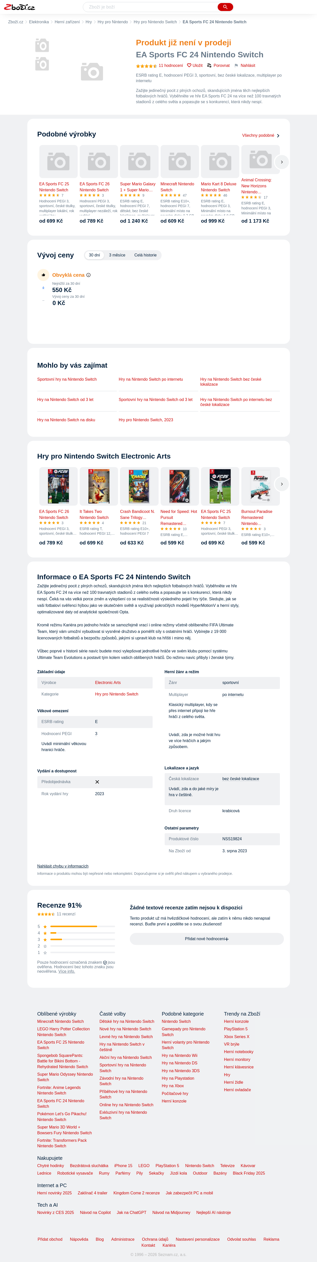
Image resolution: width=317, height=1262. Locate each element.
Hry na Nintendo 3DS (180, 1071)
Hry (89, 22)
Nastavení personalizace (198, 1239)
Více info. (66, 971)
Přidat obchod (50, 1239)
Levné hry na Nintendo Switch (126, 1037)
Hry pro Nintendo (113, 22)
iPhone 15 (123, 1166)
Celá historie (145, 255)
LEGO (143, 1166)
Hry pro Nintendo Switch (155, 22)
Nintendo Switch (176, 1021)
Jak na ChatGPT (131, 1212)
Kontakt (148, 1245)
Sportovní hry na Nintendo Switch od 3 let (155, 399)
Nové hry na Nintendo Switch (125, 1029)
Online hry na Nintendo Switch (126, 1105)
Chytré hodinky (50, 1166)
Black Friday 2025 (249, 1173)
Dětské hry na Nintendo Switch (126, 1021)
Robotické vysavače (75, 1173)
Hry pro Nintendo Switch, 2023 (146, 420)
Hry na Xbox (173, 1086)
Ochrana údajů (155, 1239)
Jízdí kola (178, 1173)
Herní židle (233, 1082)
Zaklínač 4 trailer (92, 1193)
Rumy (104, 1173)
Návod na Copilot (95, 1212)
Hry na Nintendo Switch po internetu (151, 379)
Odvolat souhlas (241, 1239)
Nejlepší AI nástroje (213, 1212)
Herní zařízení (67, 22)
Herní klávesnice (239, 1067)
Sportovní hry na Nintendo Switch (67, 379)
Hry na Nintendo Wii (179, 1055)
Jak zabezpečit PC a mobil (189, 1193)
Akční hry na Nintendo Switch (125, 1057)
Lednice (44, 1173)
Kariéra (169, 1245)
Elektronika (39, 22)
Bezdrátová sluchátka (89, 1166)
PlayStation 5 (236, 1029)
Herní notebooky (238, 1052)
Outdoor (200, 1173)
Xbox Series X (236, 1037)
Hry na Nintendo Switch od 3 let (65, 399)
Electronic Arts (108, 682)
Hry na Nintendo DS (179, 1063)
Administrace (122, 1239)
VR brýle (231, 1044)
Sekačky (156, 1173)
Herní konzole (174, 1101)
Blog (100, 1239)
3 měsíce (117, 255)
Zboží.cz (15, 22)
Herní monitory (237, 1059)
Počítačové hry (175, 1093)
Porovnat (218, 65)
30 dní (94, 255)
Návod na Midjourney (171, 1212)
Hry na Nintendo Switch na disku (66, 420)
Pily (139, 1173)
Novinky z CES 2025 (55, 1212)
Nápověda (79, 1239)
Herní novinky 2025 (54, 1193)
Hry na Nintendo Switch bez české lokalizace (230, 381)
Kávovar (248, 1166)
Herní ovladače (237, 1090)
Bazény (220, 1173)
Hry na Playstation (178, 1078)
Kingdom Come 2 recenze (137, 1193)
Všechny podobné (261, 135)
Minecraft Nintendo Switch (60, 1021)
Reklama (271, 1239)
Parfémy (123, 1173)
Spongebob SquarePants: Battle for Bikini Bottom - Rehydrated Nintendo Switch (62, 1061)
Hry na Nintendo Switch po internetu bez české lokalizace (236, 402)
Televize (227, 1166)
